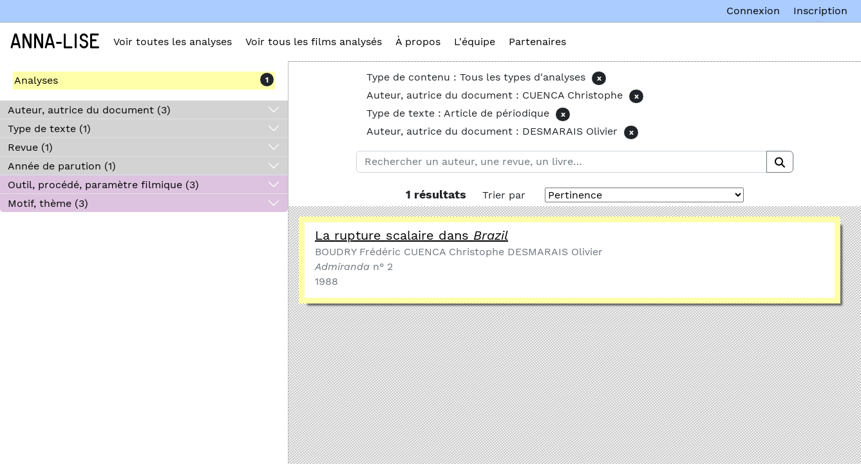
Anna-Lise (55, 42)
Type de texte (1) (49, 128)
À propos (417, 41)
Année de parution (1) (62, 166)
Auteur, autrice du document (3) (89, 110)
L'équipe (474, 41)
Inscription (820, 11)
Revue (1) (30, 147)
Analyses (36, 80)
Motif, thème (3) (48, 203)
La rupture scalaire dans (411, 235)
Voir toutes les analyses (172, 41)
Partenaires (537, 41)
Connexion (753, 11)
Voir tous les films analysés (313, 41)
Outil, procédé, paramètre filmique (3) (103, 185)
